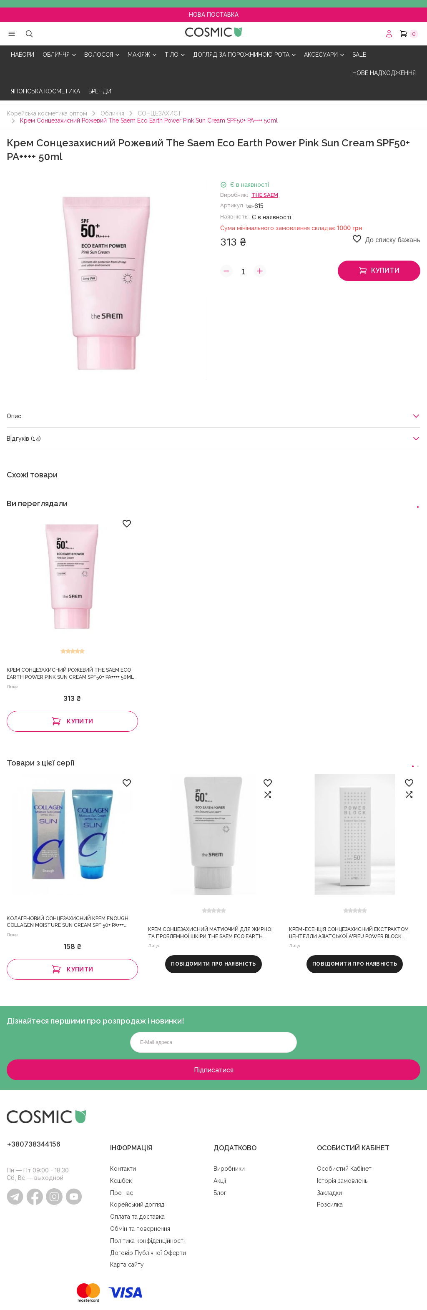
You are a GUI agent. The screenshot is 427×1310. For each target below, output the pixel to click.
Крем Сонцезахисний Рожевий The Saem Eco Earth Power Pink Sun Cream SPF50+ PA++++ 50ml (70, 673)
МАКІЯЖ (142, 54)
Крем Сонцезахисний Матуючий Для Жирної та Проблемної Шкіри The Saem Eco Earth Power (210, 934)
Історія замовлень (342, 1180)
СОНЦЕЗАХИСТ (159, 113)
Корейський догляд (137, 1204)
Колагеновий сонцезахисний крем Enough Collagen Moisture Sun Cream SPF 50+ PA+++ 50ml (67, 922)
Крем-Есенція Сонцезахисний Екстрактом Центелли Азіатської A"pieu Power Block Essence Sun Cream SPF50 (349, 934)
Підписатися (214, 1070)
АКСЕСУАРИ (324, 54)
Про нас (121, 1193)
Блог (220, 1193)
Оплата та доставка (137, 1216)
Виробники (229, 1168)
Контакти (123, 1168)
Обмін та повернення (140, 1228)
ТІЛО (175, 54)
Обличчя (112, 113)
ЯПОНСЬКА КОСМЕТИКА (45, 91)
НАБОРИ (22, 54)
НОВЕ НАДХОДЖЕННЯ (384, 73)
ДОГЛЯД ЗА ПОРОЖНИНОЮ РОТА (244, 54)
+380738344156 (33, 1144)
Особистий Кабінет (344, 1168)
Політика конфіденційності (147, 1240)
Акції (220, 1180)
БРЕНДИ (99, 91)
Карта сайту (127, 1264)
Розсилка (330, 1204)
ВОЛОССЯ (101, 54)
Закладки (329, 1193)
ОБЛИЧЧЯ (59, 54)
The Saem (264, 195)
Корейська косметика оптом (47, 113)
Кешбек (121, 1180)
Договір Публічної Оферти (148, 1253)
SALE (359, 54)
